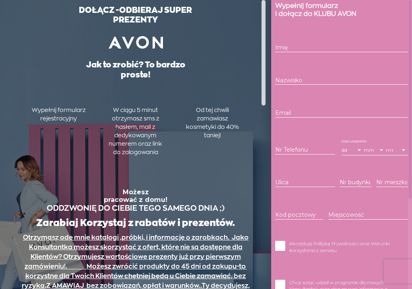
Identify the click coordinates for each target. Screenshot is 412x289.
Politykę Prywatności (335, 255)
